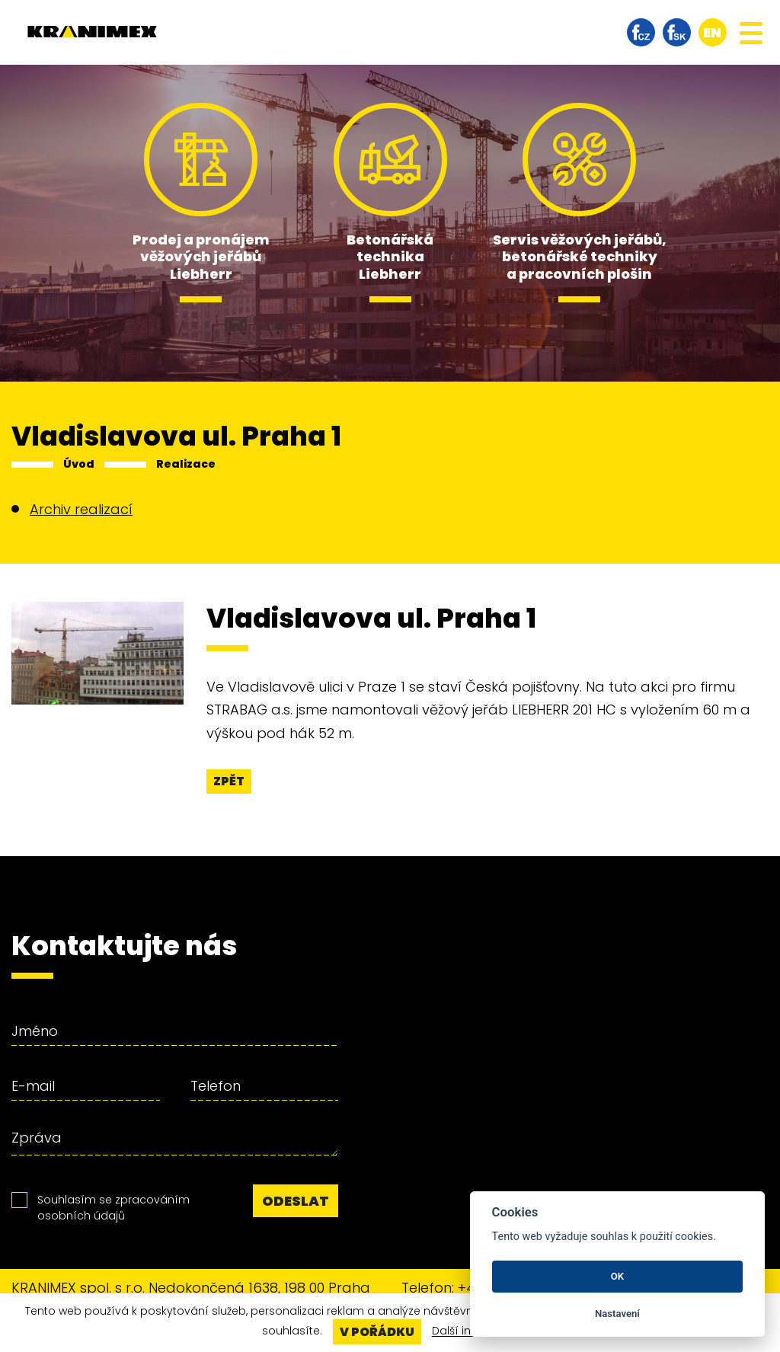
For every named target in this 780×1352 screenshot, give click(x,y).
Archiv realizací (81, 509)
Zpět (229, 781)
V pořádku (377, 1332)
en (712, 32)
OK (617, 1276)
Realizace (186, 463)
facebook (641, 32)
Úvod (78, 463)
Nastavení (617, 1313)
